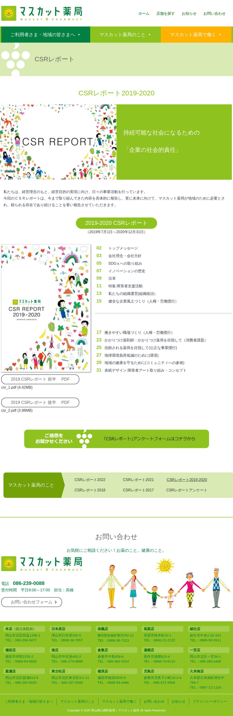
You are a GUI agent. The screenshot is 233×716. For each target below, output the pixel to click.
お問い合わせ (214, 13)
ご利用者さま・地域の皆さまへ (42, 34)
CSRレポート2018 (90, 490)
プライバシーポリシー (210, 701)
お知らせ (189, 13)
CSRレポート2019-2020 (187, 480)
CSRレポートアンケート (186, 490)
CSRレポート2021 (138, 480)
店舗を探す (165, 13)
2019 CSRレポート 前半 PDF (40, 379)
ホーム (143, 13)
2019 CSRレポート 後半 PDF (40, 402)
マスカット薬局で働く (193, 34)
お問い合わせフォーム (34, 602)
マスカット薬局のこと (122, 34)
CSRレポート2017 (138, 490)
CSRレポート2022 (90, 480)
